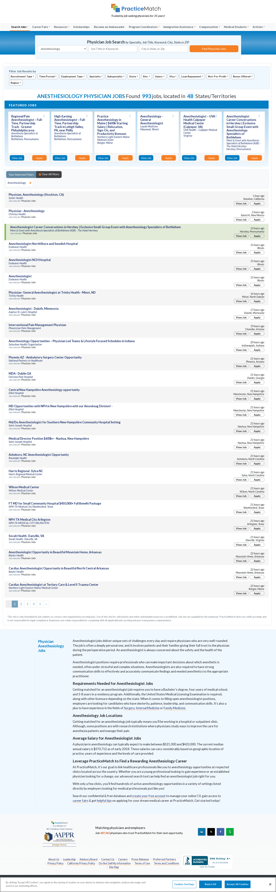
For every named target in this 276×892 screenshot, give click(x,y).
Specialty (94, 76)
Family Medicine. (175, 708)
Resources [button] (60, 26)
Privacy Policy (55, 863)
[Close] (270, 886)
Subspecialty (114, 76)
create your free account (149, 796)
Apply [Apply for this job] (39, 157)
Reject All (210, 886)
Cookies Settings (184, 886)
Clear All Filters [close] (48, 174)
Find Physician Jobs (214, 48)
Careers (123, 859)
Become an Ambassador (109, 26)
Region (15, 82)
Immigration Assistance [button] (178, 26)
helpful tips (104, 800)
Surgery (129, 708)
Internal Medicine (147, 708)
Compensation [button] (208, 26)
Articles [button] (258, 26)
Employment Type (72, 76)
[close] (19, 183)
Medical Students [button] (235, 26)
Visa (172, 76)
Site (145, 76)
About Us (53, 859)
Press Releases (140, 859)
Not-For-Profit (217, 76)
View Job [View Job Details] (17, 157)
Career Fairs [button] (40, 26)
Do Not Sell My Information (115, 863)
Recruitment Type (21, 76)
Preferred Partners (164, 859)
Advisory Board (88, 859)
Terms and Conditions (166, 863)
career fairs (80, 800)
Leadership (69, 859)
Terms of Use (142, 863)
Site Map (114, 867)
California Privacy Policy (81, 863)
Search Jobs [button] (18, 26)
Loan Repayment (191, 76)
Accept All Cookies (238, 886)
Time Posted (47, 76)
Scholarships (81, 26)
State (132, 76)
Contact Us (107, 859)
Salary (158, 76)
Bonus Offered (242, 76)
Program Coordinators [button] (143, 26)
